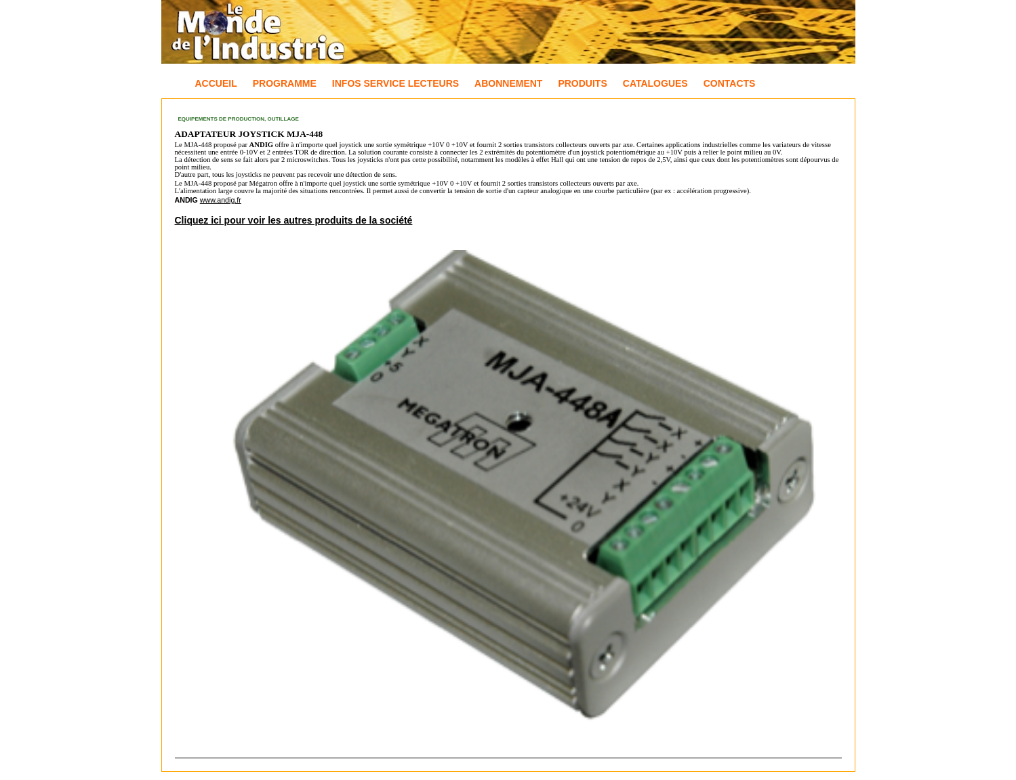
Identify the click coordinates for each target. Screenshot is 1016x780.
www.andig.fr (220, 200)
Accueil (216, 83)
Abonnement (508, 83)
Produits (582, 83)
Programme (285, 83)
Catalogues (655, 83)
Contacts (730, 83)
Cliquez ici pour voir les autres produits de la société (294, 220)
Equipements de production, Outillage (238, 119)
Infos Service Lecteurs (395, 83)
